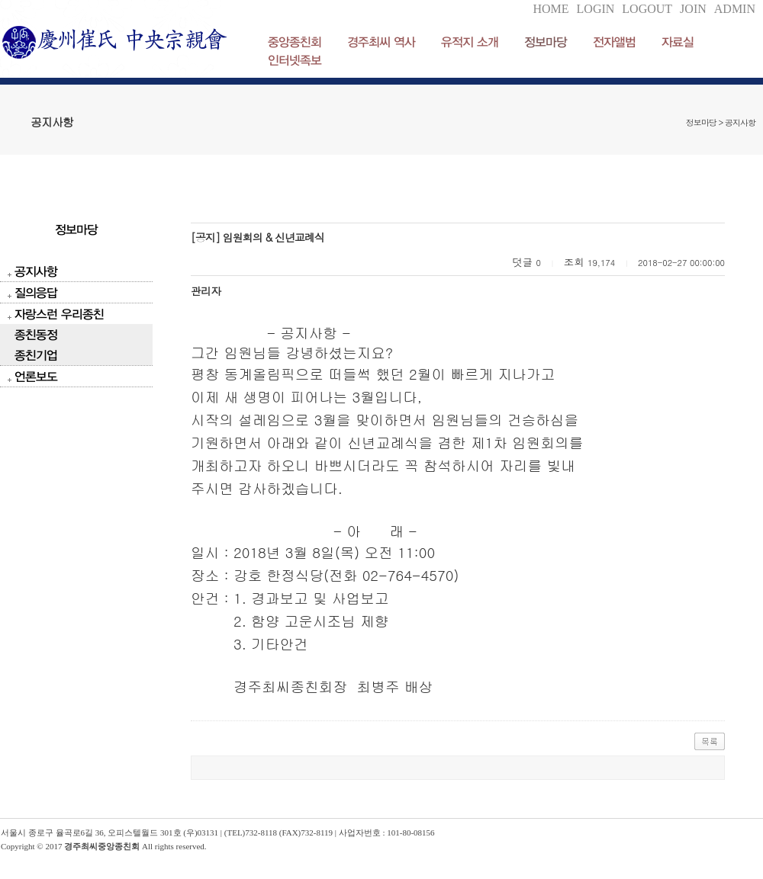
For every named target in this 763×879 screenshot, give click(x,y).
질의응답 (35, 292)
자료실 (678, 41)
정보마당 (545, 41)
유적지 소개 (469, 41)
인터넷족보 (294, 59)
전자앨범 (614, 41)
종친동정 (35, 334)
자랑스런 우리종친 (59, 313)
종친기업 (35, 354)
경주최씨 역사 (381, 41)
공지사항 (35, 271)
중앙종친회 (294, 41)
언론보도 (35, 376)
